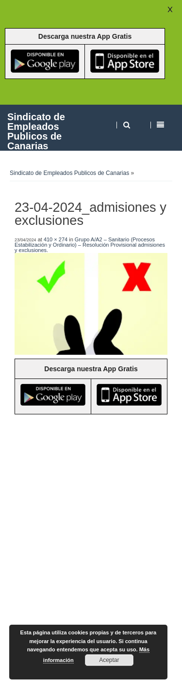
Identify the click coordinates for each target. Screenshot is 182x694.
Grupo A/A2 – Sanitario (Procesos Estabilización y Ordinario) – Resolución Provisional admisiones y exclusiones (90, 245)
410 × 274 (55, 239)
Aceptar (109, 660)
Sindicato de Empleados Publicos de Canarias (36, 131)
